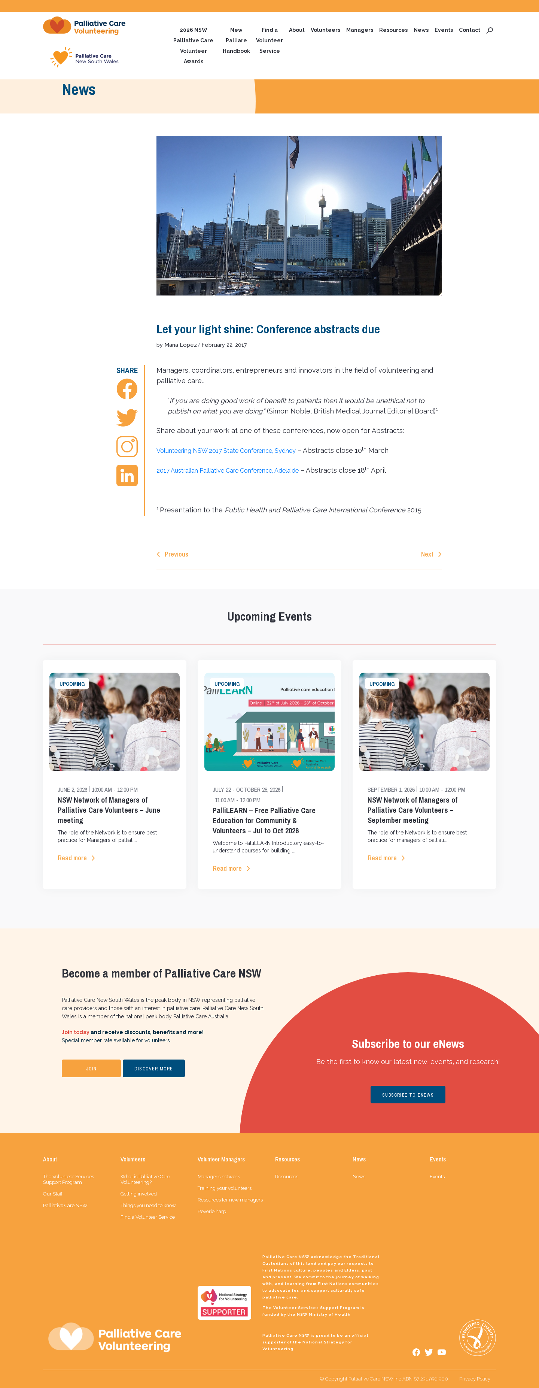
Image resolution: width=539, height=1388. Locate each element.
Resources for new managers (230, 1200)
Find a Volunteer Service (269, 40)
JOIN (91, 1069)
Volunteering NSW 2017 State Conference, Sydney (237, 451)
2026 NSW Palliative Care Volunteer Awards (193, 45)
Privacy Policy (474, 1379)
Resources (393, 30)
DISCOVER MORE (153, 1069)
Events (444, 30)
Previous (176, 554)
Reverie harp (212, 1211)
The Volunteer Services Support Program (68, 1179)
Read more (72, 858)
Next (427, 554)
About (297, 30)
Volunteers (325, 30)
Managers (359, 30)
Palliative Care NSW (65, 1205)
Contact (469, 30)
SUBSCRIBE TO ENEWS (408, 1095)
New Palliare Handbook (236, 40)
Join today (75, 1033)
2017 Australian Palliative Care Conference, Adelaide (239, 471)
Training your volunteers (225, 1188)
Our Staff (53, 1194)
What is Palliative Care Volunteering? (145, 1179)
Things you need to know (148, 1205)
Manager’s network (219, 1176)
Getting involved (139, 1194)
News (421, 30)
